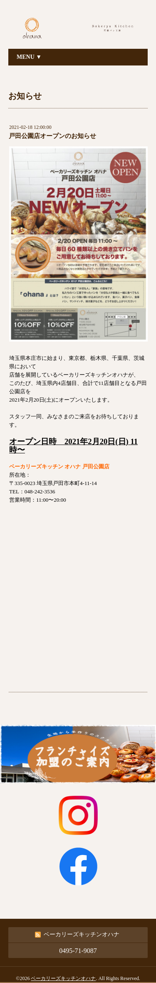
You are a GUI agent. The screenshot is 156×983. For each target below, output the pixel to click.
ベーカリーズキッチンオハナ (63, 978)
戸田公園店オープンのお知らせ (52, 136)
